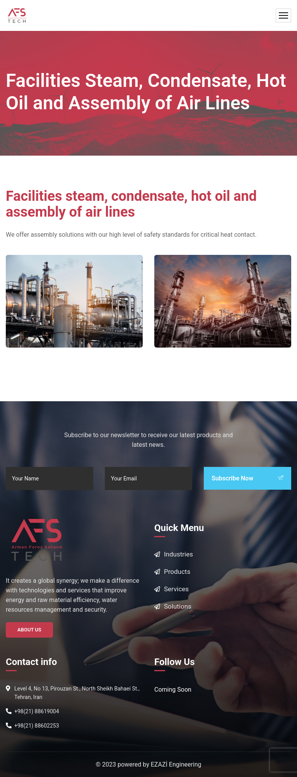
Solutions (177, 606)
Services (176, 589)
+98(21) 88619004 (36, 711)
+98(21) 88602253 (36, 726)
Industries (178, 554)
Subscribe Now (247, 478)
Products (177, 571)
